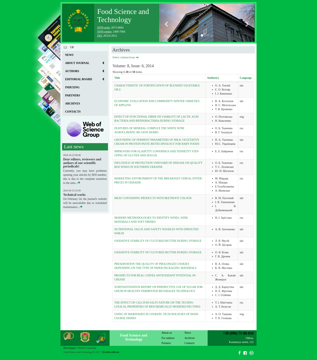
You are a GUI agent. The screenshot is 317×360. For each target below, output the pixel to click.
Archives (72, 103)
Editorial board (78, 79)
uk (72, 47)
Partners (72, 95)
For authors (168, 338)
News (69, 54)
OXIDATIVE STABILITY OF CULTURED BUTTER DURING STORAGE (158, 240)
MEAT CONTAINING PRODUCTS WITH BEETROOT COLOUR (153, 198)
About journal (77, 63)
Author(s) (213, 77)
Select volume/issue (126, 57)
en (65, 47)
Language (246, 77)
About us (167, 332)
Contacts (73, 111)
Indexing (72, 87)
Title (117, 77)
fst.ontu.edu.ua (110, 352)
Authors (72, 71)
